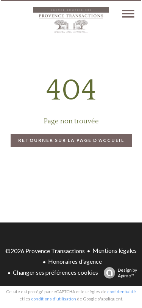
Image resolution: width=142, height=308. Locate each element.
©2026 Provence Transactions (45, 250)
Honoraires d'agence (75, 261)
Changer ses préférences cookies (55, 272)
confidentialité (121, 291)
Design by (118, 272)
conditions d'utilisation (53, 298)
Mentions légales (114, 250)
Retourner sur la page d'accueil (71, 140)
